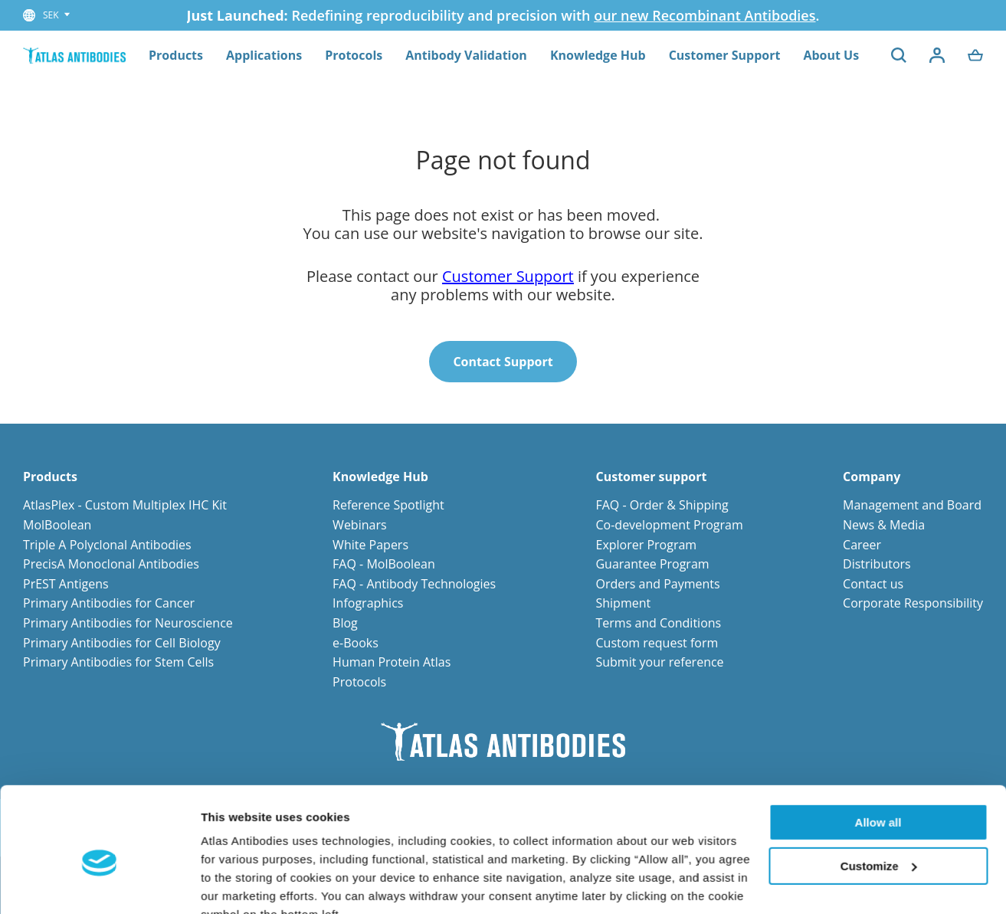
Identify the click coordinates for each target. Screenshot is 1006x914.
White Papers (370, 544)
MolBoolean (57, 524)
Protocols (353, 55)
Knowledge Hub (598, 55)
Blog (345, 622)
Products (176, 55)
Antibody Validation (466, 55)
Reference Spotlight (388, 504)
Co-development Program (668, 524)
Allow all (878, 749)
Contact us (873, 583)
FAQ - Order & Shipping (661, 504)
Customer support (650, 477)
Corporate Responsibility (913, 603)
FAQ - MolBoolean (384, 563)
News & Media (884, 524)
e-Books (355, 642)
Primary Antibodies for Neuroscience (128, 622)
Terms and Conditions (658, 622)
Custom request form (656, 642)
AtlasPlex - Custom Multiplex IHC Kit (125, 504)
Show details (236, 883)
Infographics (368, 603)
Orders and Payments (657, 583)
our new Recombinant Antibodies (704, 15)
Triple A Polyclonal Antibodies (107, 544)
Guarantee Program (652, 563)
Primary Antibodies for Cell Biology (122, 642)
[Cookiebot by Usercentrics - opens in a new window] (99, 884)
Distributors (877, 563)
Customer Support (725, 55)
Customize (879, 792)
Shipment (622, 603)
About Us (831, 55)
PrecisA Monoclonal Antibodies (111, 563)
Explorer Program (645, 544)
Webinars (359, 524)
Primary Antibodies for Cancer (109, 603)
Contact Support (502, 361)
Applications (264, 55)
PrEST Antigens (66, 583)
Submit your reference (659, 662)
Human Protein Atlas (392, 662)
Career (862, 544)
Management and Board (912, 504)
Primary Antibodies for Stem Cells (118, 662)
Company (871, 477)
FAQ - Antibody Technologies (414, 583)
